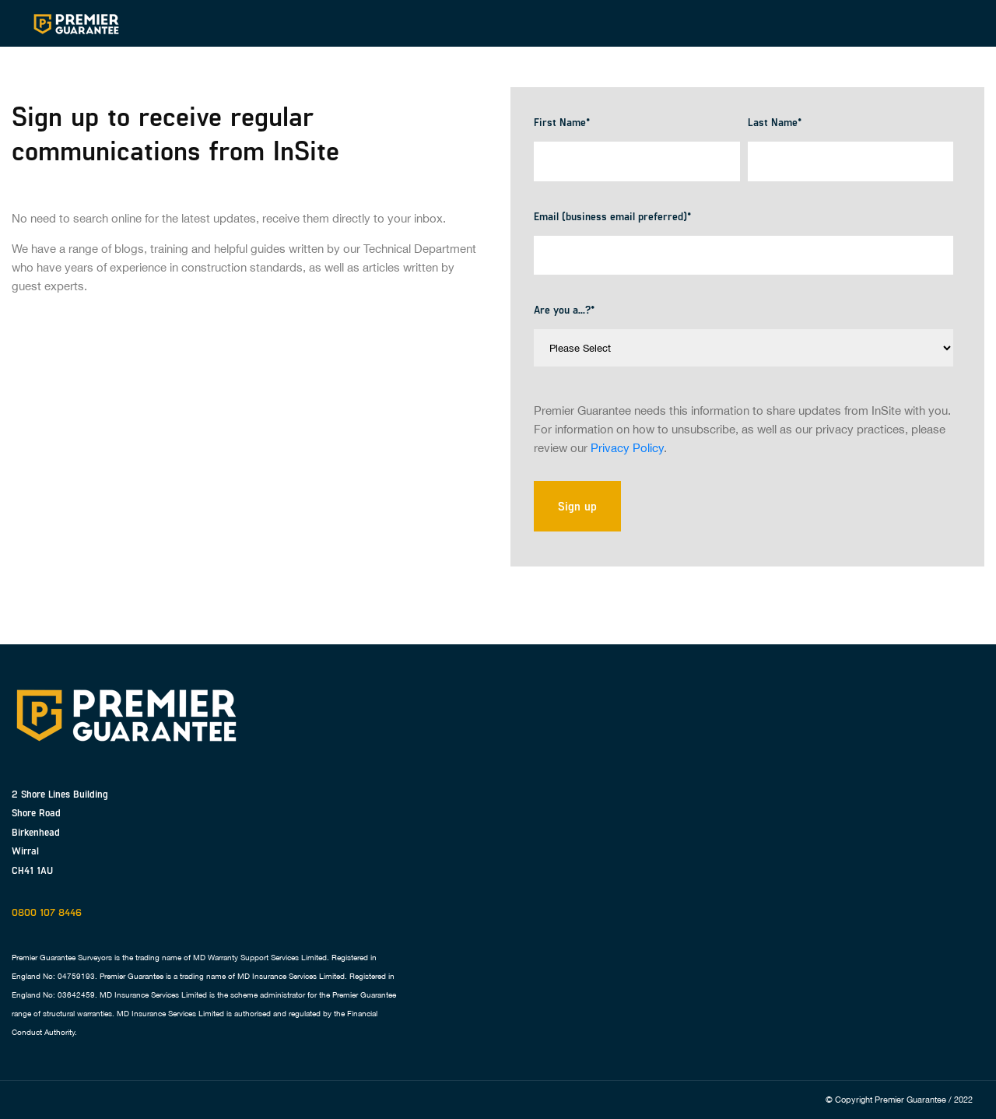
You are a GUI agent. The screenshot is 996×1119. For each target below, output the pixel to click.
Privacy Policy (627, 447)
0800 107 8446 (47, 912)
